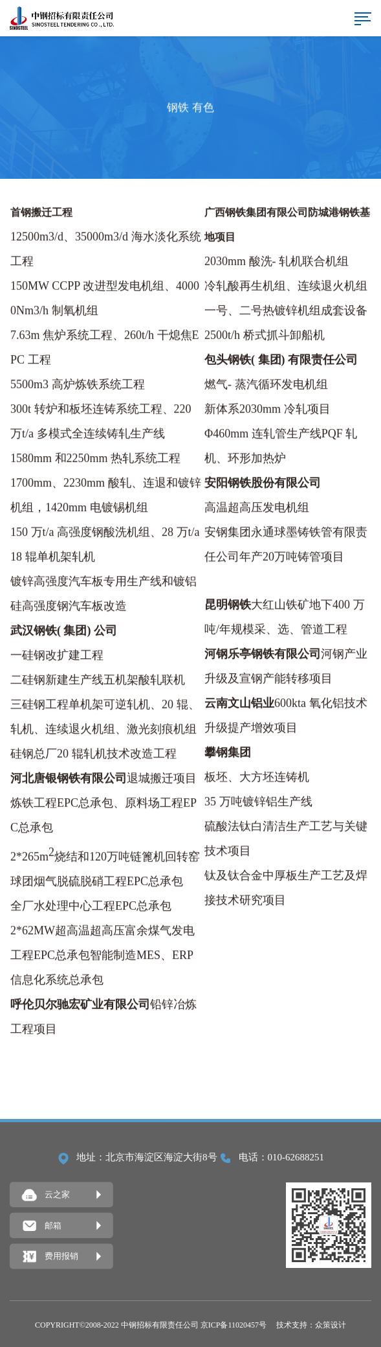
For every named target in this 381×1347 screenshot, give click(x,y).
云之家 (46, 1195)
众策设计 (330, 1325)
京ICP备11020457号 (234, 1325)
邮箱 (41, 1226)
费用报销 (50, 1257)
